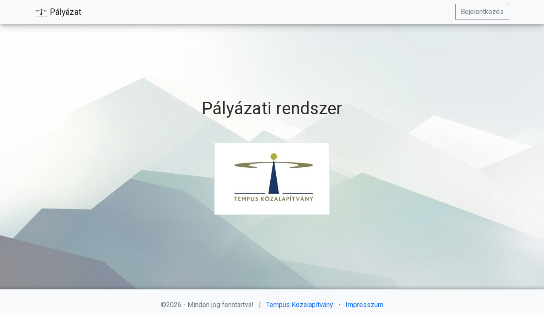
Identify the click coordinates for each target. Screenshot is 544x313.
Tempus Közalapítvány (300, 305)
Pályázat (58, 12)
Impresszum (364, 305)
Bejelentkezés (482, 12)
